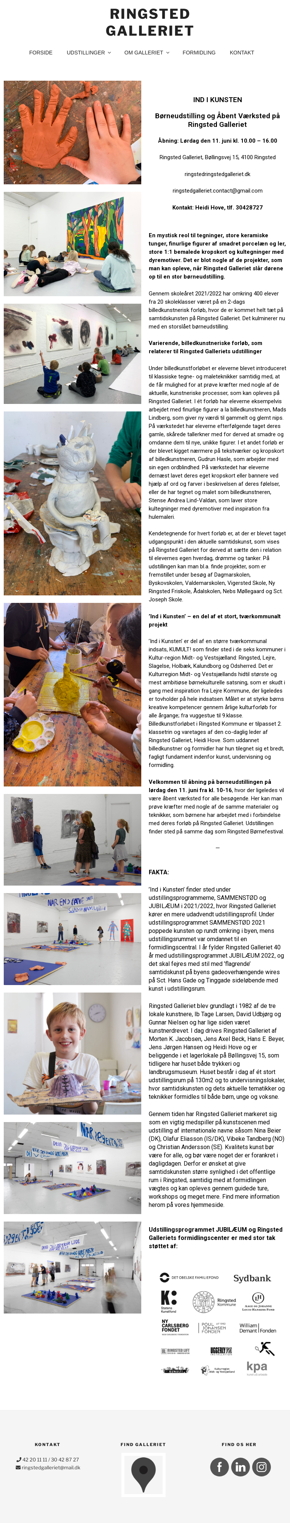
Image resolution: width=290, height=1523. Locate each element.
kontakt (242, 53)
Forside (40, 53)
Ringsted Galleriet (150, 22)
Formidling (199, 53)
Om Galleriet (147, 53)
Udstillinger (89, 53)
